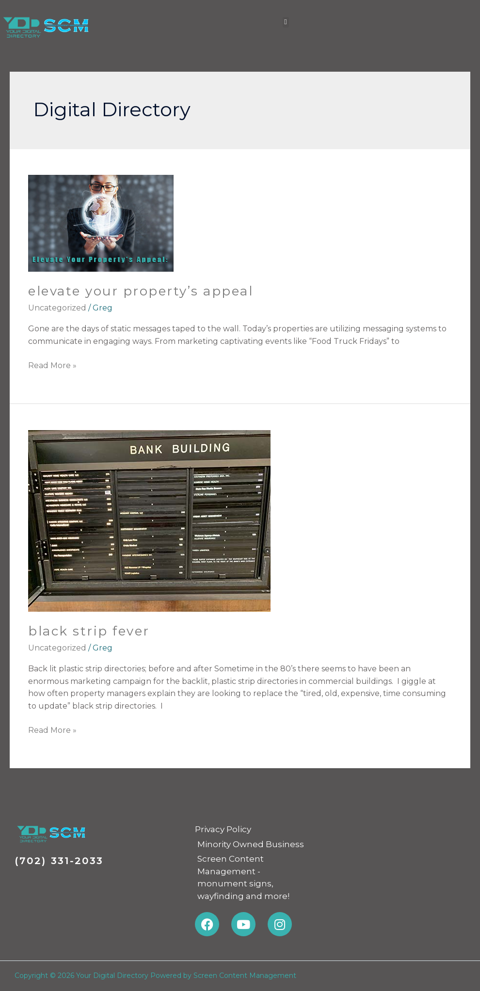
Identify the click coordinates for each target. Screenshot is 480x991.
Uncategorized (57, 307)
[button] (286, 22)
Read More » (52, 364)
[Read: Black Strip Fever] (149, 520)
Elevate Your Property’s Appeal (140, 291)
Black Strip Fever (89, 631)
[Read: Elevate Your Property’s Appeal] (101, 222)
